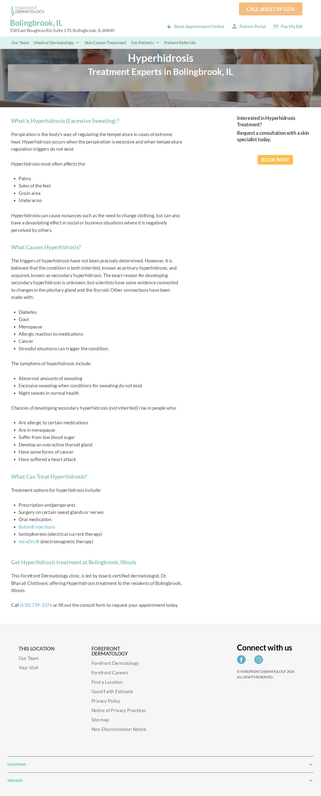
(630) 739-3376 (36, 605)
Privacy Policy (105, 701)
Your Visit (28, 667)
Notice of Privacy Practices (118, 710)
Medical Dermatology (57, 42)
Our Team (20, 42)
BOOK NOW (275, 160)
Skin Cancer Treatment (105, 42)
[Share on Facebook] (242, 661)
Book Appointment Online (199, 26)
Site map (100, 720)
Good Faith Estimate (112, 691)
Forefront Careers (109, 672)
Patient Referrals (180, 42)
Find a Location (107, 682)
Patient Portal (252, 26)
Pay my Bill (291, 26)
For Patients (145, 42)
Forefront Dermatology (115, 663)
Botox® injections (37, 527)
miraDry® (29, 541)
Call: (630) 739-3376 (271, 9)
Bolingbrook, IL (62, 26)
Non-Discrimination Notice (118, 729)
